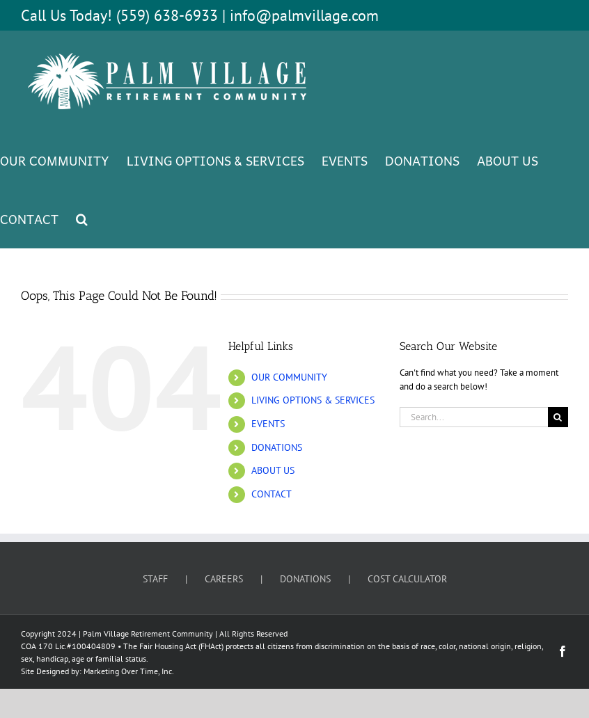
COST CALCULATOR (407, 579)
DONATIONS (276, 447)
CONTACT (271, 494)
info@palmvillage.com (304, 15)
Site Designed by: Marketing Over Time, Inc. (97, 671)
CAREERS (224, 579)
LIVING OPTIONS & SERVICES (313, 400)
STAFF (155, 579)
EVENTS (268, 423)
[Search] (558, 417)
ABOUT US (272, 470)
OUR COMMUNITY (289, 377)
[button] (82, 218)
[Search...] (474, 417)
